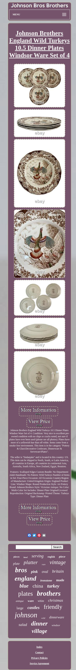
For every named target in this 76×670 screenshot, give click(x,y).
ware (31, 600)
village (39, 631)
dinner (39, 623)
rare (44, 564)
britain (58, 571)
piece (62, 556)
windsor (56, 625)
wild (43, 618)
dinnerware (56, 617)
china (38, 586)
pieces (17, 556)
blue (23, 586)
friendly (53, 606)
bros (21, 570)
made (60, 580)
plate (16, 563)
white (41, 600)
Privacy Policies (39, 658)
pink (34, 572)
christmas (55, 600)
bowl (25, 557)
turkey (53, 586)
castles (33, 607)
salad (23, 624)
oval (45, 572)
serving (38, 556)
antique (20, 600)
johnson (26, 615)
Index (39, 647)
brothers (49, 593)
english (51, 556)
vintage (58, 562)
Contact (39, 652)
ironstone (46, 580)
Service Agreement (39, 663)
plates (25, 593)
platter (31, 562)
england (25, 578)
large (20, 608)
